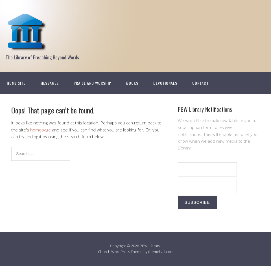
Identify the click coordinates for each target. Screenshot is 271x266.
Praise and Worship (92, 83)
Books (132, 83)
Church (104, 251)
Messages (49, 83)
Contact (200, 83)
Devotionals (165, 83)
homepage (40, 130)
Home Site (16, 83)
